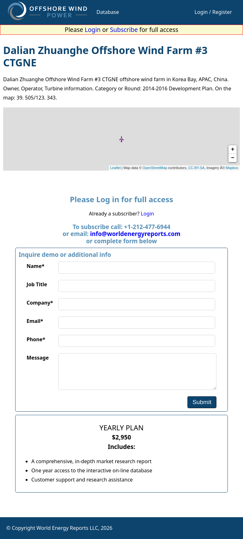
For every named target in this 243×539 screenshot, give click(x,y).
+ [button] (232, 149)
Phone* (36, 339)
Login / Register (213, 12)
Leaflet (115, 168)
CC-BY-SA (196, 168)
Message (38, 357)
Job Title (37, 284)
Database (108, 12)
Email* (35, 321)
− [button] (232, 158)
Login (93, 29)
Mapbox (232, 168)
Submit (201, 402)
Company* (40, 302)
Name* (35, 266)
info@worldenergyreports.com (135, 234)
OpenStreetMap (155, 168)
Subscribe (124, 29)
